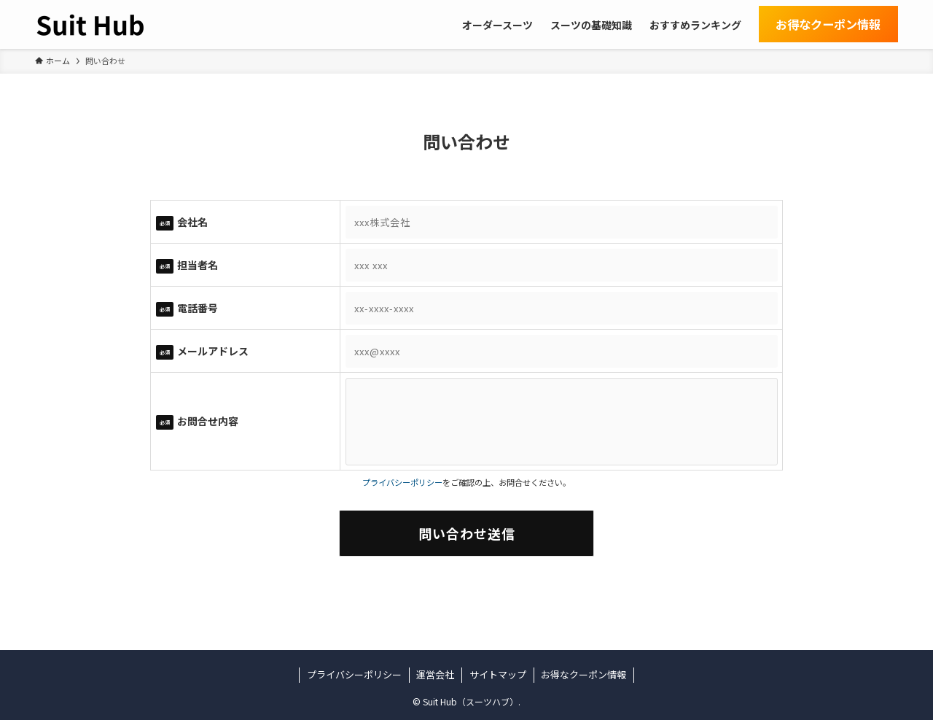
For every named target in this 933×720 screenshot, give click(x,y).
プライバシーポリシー (402, 482)
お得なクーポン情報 (583, 674)
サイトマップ (497, 674)
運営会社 (435, 674)
